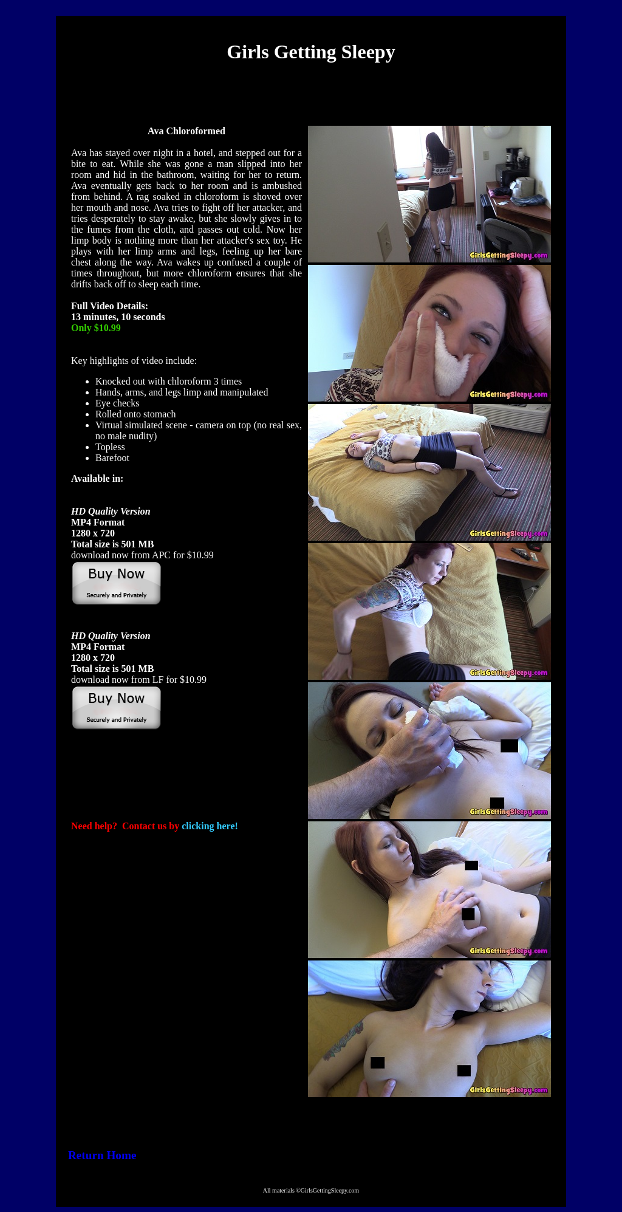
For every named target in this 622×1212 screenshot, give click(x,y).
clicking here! (210, 826)
